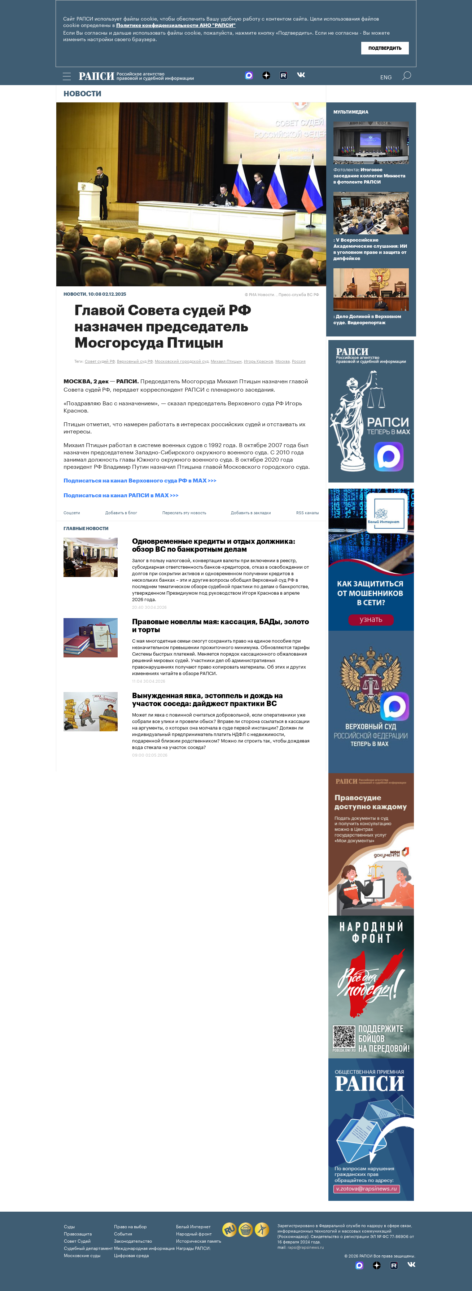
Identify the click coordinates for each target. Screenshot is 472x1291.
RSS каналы (307, 512)
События (123, 1233)
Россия (299, 360)
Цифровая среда (131, 1254)
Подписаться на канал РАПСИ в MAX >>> (121, 495)
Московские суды (82, 1254)
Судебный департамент (88, 1247)
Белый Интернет (193, 1225)
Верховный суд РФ (135, 360)
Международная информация (144, 1247)
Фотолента (345, 169)
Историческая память (198, 1240)
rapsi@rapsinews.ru (306, 1246)
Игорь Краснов (258, 360)
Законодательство (133, 1240)
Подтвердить (385, 48)
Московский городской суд (182, 360)
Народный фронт (194, 1233)
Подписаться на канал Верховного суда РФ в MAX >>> (140, 481)
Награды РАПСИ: (193, 1247)
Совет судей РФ (100, 360)
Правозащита (78, 1233)
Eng (386, 76)
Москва (282, 360)
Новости (82, 94)
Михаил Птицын (226, 360)
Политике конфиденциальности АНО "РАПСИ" (176, 25)
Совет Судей (77, 1240)
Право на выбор (130, 1225)
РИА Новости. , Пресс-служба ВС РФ (282, 294)
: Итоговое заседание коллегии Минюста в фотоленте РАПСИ (369, 175)
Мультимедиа (350, 112)
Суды (69, 1225)
